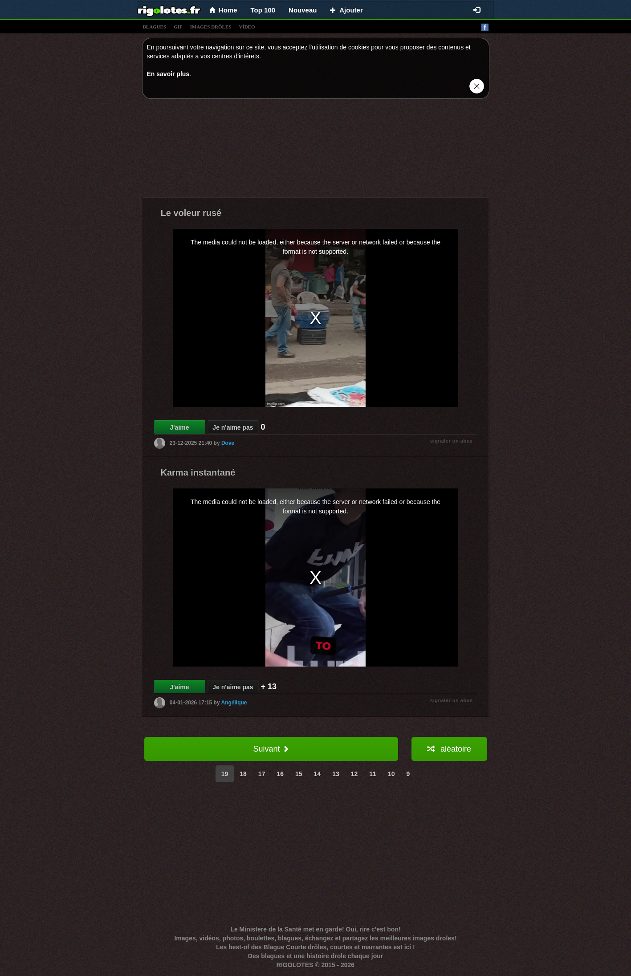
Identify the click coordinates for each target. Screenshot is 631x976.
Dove (227, 443)
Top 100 (263, 10)
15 (298, 773)
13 (335, 773)
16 (280, 773)
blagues (155, 26)
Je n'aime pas (232, 427)
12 (354, 773)
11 (372, 773)
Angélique (234, 702)
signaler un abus (451, 440)
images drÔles (211, 26)
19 (224, 773)
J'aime (179, 427)
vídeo (247, 26)
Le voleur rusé (191, 213)
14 (317, 773)
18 (243, 773)
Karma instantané (198, 472)
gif (178, 26)
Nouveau (303, 10)
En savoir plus (168, 73)
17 (261, 773)
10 (391, 773)
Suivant (271, 748)
